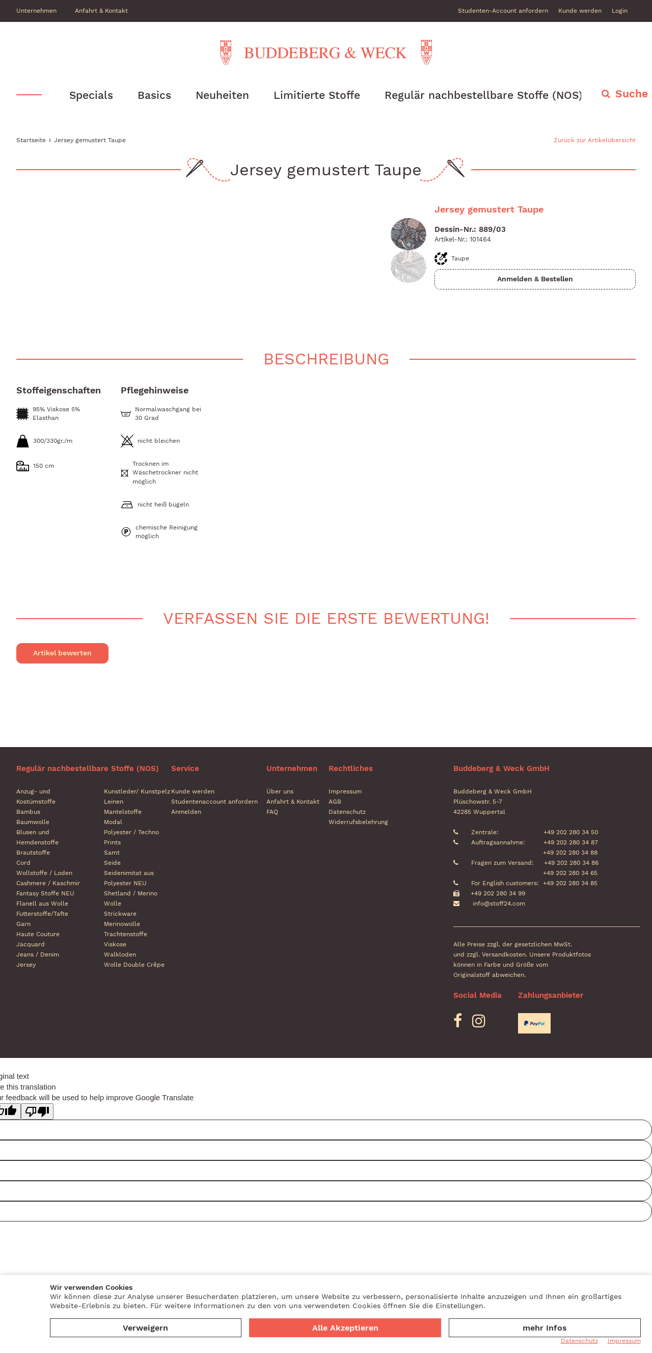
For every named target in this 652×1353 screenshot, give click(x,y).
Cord (23, 863)
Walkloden (120, 955)
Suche (631, 93)
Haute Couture (38, 934)
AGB (335, 802)
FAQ (272, 812)
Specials (91, 95)
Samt (112, 853)
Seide (112, 863)
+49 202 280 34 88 (569, 853)
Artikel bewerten (62, 653)
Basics (154, 95)
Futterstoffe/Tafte (42, 914)
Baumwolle (32, 822)
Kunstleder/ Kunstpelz (137, 791)
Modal (113, 822)
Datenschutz (347, 812)
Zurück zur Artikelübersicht (595, 140)
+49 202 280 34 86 (570, 863)
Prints (112, 842)
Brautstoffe (33, 853)
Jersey (26, 965)
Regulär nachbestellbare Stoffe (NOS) (484, 95)
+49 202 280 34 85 (570, 883)
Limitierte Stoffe (317, 95)
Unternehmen (36, 10)
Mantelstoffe (123, 812)
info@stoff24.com (499, 904)
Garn (23, 924)
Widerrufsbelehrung (358, 822)
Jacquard (30, 944)
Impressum (345, 791)
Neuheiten (222, 95)
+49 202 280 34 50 (569, 832)
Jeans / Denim (37, 955)
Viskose (115, 944)
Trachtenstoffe (125, 934)
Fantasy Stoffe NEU (45, 893)
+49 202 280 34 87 (569, 842)
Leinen (113, 802)
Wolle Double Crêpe (134, 965)
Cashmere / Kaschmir (48, 883)
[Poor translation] (37, 1111)
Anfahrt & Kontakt (101, 10)
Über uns (279, 791)
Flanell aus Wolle (42, 904)
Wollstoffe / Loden (44, 873)
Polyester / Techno (131, 832)
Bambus (28, 812)
